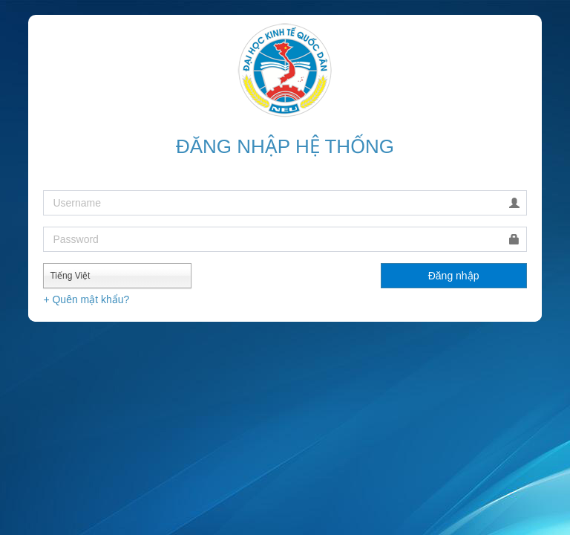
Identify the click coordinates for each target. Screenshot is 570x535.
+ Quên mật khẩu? (86, 299)
